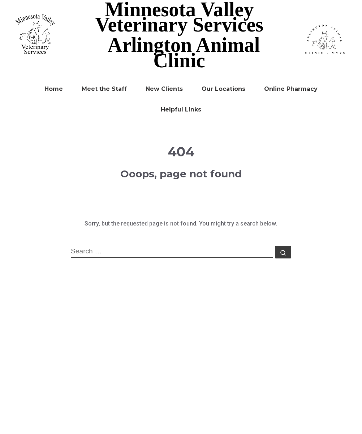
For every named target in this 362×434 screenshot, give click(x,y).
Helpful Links (181, 109)
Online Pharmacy (291, 88)
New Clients (164, 88)
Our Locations (223, 88)
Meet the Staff (104, 88)
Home (53, 88)
